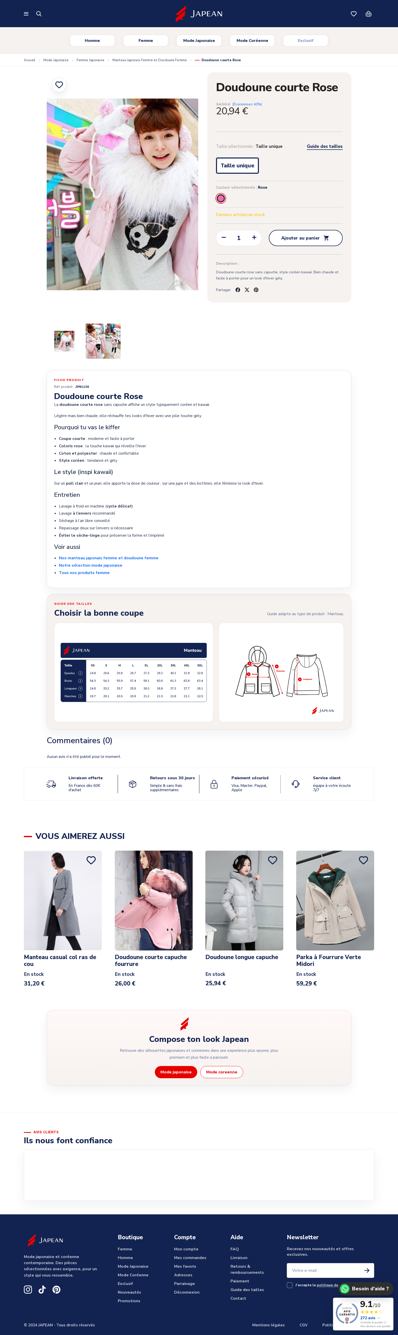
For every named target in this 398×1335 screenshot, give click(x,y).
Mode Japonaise (199, 40)
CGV (304, 1325)
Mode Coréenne (252, 40)
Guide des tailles (325, 146)
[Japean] (199, 14)
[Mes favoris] (353, 13)
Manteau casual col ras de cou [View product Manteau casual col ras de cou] (60, 961)
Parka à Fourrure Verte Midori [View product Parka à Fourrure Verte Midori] (328, 961)
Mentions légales (268, 1325)
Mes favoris (185, 1266)
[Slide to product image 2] (64, 341)
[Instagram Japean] (28, 1289)
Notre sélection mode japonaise (90, 565)
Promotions (129, 1301)
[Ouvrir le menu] (27, 13)
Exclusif (305, 40)
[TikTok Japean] (42, 1289)
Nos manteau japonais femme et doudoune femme (108, 558)
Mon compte (186, 1249)
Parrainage (184, 1283)
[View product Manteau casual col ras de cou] (63, 900)
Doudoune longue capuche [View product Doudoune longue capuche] (241, 957)
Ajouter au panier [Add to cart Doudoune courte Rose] (305, 238)
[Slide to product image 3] (103, 341)
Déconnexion (187, 1292)
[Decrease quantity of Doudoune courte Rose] (223, 238)
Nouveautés (129, 1292)
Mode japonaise (176, 1072)
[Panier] (368, 13)
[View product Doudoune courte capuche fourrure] (154, 900)
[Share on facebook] (238, 290)
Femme (146, 40)
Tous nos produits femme (84, 573)
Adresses (183, 1275)
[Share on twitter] (247, 290)
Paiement (239, 1281)
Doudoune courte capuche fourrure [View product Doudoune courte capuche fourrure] (151, 961)
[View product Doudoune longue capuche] (244, 900)
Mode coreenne (221, 1072)
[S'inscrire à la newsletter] (367, 1270)
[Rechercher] (39, 14)
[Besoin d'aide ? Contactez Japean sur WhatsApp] (365, 1288)
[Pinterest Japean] (56, 1289)
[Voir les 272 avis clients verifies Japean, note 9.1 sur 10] (363, 1314)
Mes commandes (190, 1258)
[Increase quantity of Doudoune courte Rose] (254, 238)
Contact (238, 1298)
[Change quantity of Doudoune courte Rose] (239, 238)
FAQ (234, 1249)
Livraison (238, 1258)
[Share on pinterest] (256, 290)
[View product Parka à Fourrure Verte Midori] (335, 900)
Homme (92, 40)
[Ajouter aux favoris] (59, 84)
